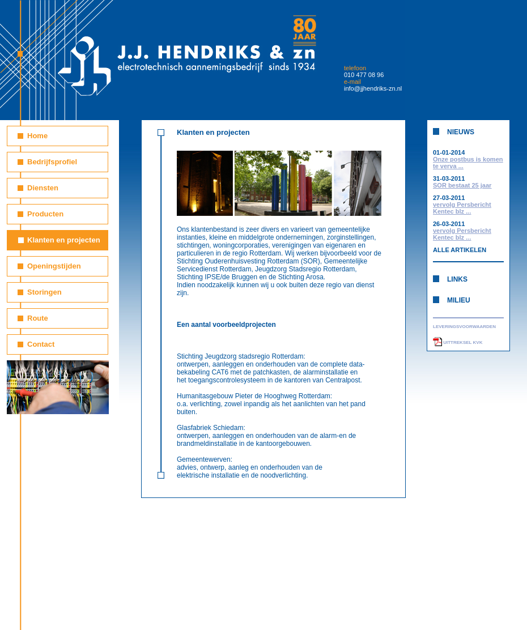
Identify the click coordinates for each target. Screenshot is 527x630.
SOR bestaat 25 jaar (462, 185)
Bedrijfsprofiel (52, 162)
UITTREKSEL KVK (457, 342)
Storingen (44, 292)
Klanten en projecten (63, 240)
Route (37, 318)
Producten (45, 214)
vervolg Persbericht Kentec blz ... (462, 208)
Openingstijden (54, 266)
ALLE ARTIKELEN (459, 249)
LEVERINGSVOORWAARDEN (464, 326)
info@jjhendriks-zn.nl (373, 88)
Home (37, 135)
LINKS (457, 279)
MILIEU (458, 300)
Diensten (42, 188)
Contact (40, 344)
